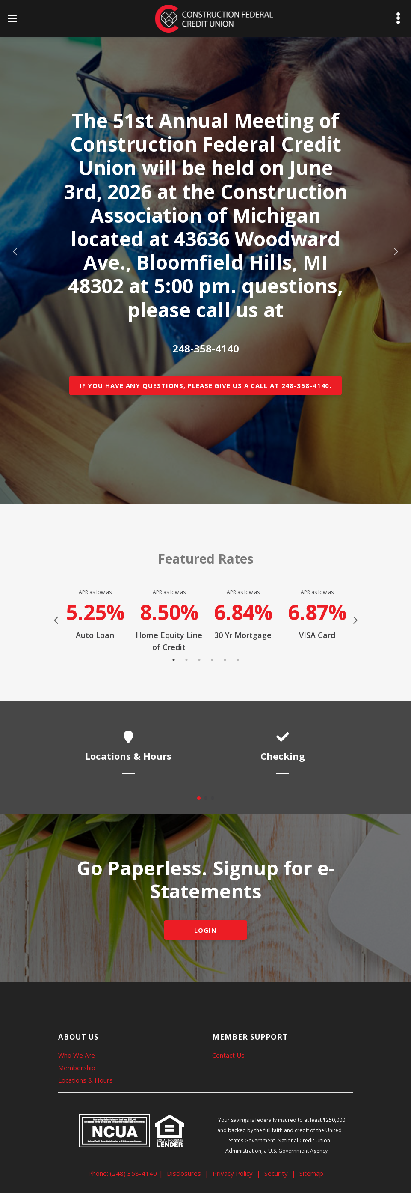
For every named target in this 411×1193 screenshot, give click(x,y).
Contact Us (228, 1055)
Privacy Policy (233, 1173)
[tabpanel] (95, 614)
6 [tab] (238, 660)
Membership (76, 1067)
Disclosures (184, 1173)
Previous (15, 252)
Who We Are (76, 1055)
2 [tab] (186, 660)
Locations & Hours (85, 1080)
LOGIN (205, 930)
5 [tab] (225, 660)
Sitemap (311, 1173)
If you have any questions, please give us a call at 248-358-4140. (206, 385)
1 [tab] (173, 660)
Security (276, 1173)
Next (396, 252)
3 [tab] (199, 660)
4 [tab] (212, 660)
